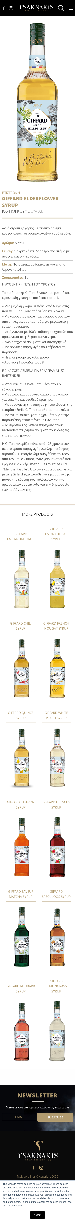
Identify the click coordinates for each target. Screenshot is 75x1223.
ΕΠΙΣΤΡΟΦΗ (11, 193)
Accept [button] (37, 1215)
